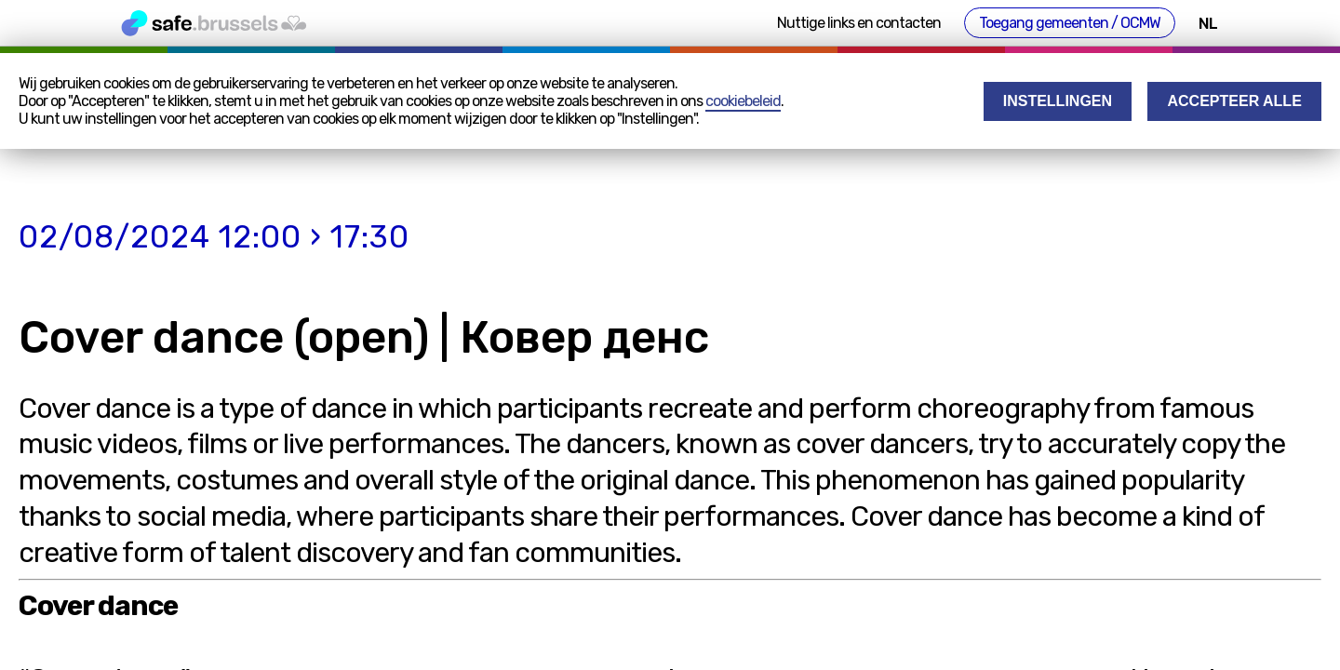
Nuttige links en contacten (859, 23)
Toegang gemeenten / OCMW (1069, 23)
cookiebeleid (743, 101)
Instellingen (1057, 101)
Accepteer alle (1235, 101)
